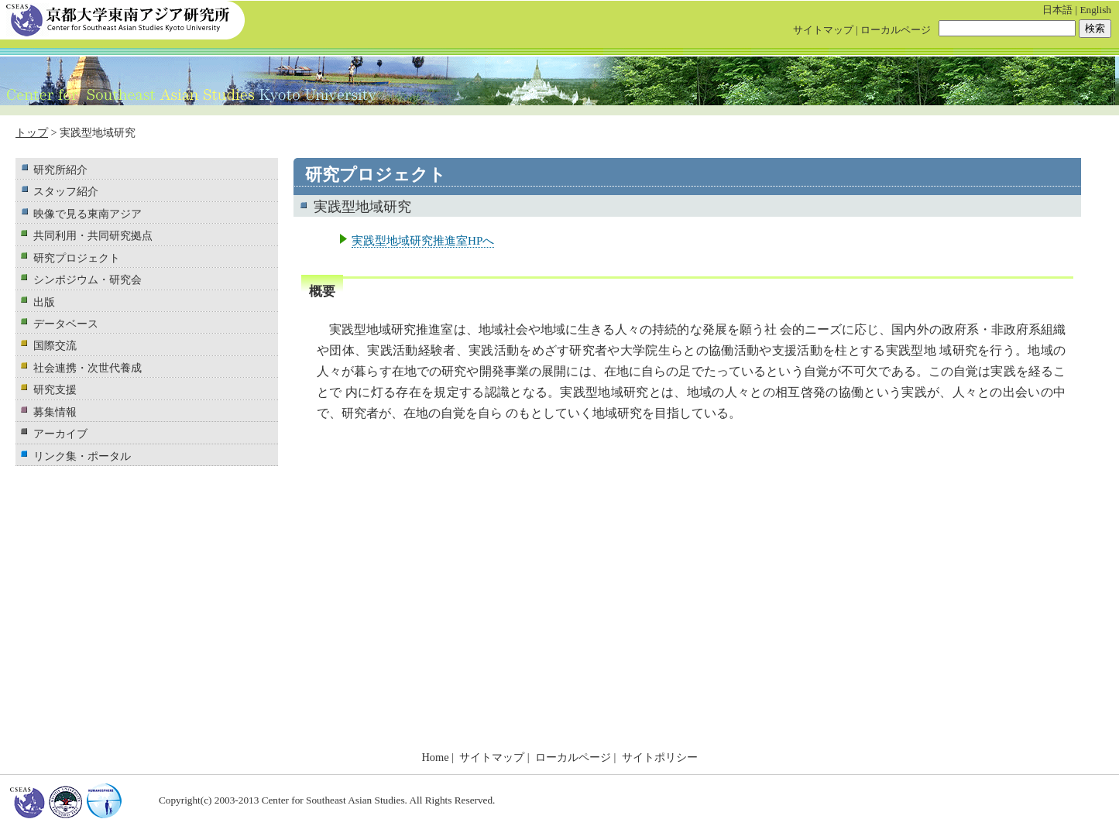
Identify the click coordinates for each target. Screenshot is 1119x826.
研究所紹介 (60, 169)
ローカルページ (895, 30)
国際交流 (55, 345)
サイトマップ (823, 30)
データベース (65, 323)
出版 (44, 302)
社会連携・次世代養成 (87, 368)
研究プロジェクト (76, 258)
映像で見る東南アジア (87, 213)
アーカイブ (60, 433)
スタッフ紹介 (65, 191)
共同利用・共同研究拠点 (93, 235)
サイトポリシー (660, 757)
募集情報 (55, 412)
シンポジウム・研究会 (87, 279)
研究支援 (55, 389)
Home (434, 757)
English (1095, 9)
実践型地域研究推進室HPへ (423, 240)
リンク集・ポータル (82, 456)
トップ (31, 132)
